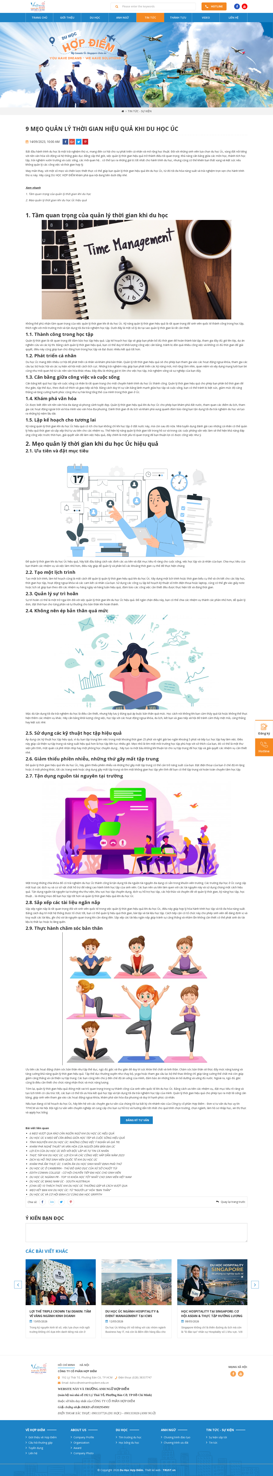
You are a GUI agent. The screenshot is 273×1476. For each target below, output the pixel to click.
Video (206, 17)
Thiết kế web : (153, 1470)
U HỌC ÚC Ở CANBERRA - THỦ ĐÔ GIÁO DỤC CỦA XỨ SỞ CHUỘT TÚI (74, 1168)
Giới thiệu (67, 17)
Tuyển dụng (35, 1448)
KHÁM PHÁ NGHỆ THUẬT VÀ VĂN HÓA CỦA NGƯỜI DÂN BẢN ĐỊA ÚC (72, 1146)
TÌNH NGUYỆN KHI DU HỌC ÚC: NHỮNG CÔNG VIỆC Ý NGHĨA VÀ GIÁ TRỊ (74, 1142)
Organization (81, 1442)
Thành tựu (178, 17)
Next (255, 1284)
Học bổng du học (129, 1442)
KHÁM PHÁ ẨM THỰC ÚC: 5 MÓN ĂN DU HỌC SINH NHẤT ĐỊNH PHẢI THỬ (75, 1164)
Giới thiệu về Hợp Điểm (42, 1437)
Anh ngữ (122, 17)
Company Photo (84, 1453)
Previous (18, 1284)
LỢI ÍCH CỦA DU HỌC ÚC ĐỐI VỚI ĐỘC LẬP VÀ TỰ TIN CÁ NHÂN (69, 1151)
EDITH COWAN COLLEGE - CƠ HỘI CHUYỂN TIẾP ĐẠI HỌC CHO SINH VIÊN (75, 1172)
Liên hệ (233, 17)
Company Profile (84, 1437)
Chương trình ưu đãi (176, 1442)
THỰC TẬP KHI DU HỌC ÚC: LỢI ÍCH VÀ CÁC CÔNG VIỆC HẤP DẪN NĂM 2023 (76, 1155)
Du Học (95, 17)
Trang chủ (39, 17)
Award (77, 1448)
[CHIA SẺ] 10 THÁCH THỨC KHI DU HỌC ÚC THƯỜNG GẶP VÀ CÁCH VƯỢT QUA (78, 1185)
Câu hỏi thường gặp (40, 1442)
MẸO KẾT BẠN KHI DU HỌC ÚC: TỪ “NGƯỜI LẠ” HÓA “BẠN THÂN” (70, 1190)
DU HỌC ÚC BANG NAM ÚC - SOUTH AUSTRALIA (59, 1181)
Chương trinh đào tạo (177, 1437)
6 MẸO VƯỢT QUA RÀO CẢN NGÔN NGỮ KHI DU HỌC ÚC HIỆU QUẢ (71, 1133)
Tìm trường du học (130, 1437)
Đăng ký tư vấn (137, 1120)
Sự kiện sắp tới (218, 1437)
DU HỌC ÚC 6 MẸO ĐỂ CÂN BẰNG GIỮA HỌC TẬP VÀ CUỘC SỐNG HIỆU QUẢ (77, 1138)
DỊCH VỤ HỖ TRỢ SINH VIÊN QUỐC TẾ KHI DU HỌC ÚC (63, 1159)
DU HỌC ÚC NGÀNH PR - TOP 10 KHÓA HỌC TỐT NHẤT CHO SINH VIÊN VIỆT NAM (80, 1177)
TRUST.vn (169, 1470)
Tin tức (150, 17)
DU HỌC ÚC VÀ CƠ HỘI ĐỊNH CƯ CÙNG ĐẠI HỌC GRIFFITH (65, 1194)
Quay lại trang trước (233, 1202)
